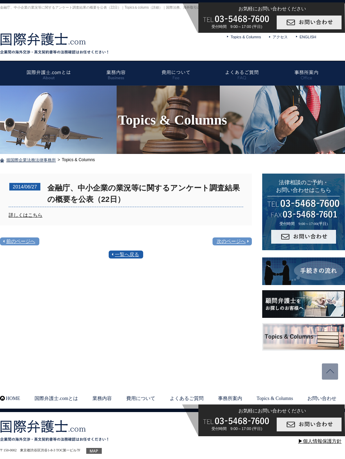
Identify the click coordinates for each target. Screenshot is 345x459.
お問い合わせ (321, 398)
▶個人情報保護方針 (320, 441)
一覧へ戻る (127, 254)
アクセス (280, 37)
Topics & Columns (245, 37)
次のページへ (231, 241)
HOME (13, 398)
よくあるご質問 (187, 398)
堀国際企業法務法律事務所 (31, 160)
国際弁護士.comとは (56, 398)
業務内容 (102, 398)
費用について (140, 398)
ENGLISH (307, 37)
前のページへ (20, 241)
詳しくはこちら (25, 215)
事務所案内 (230, 398)
